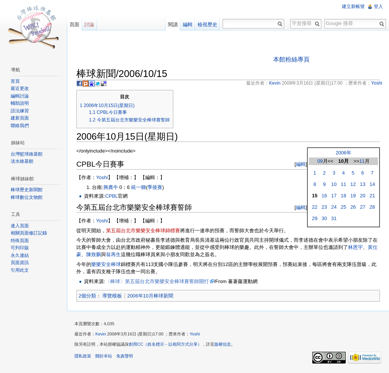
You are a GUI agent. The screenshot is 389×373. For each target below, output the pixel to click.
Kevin (100, 334)
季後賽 (154, 187)
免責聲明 (124, 356)
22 (314, 207)
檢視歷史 (207, 24)
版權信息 (222, 344)
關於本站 (103, 356)
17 (334, 195)
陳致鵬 (93, 254)
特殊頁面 (20, 240)
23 (324, 207)
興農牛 (110, 187)
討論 (89, 24)
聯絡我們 (20, 125)
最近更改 (20, 88)
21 (372, 195)
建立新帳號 (353, 6)
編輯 (301, 164)
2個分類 (87, 296)
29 (314, 218)
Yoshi (102, 177)
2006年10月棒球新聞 (150, 296)
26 (353, 207)
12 (353, 184)
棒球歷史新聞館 (27, 189)
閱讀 (173, 24)
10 (334, 184)
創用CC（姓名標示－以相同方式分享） (165, 344)
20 (362, 195)
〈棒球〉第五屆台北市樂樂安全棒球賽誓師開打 (157, 281)
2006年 (343, 153)
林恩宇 (355, 247)
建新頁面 (20, 118)
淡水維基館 (22, 161)
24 (334, 207)
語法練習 (20, 110)
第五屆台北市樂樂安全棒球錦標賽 (143, 230)
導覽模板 (112, 296)
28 (372, 207)
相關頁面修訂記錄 (29, 233)
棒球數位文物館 (27, 197)
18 (343, 195)
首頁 (15, 81)
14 (372, 184)
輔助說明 (20, 103)
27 (362, 207)
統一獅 (138, 187)
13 (362, 184)
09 (320, 161)
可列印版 (20, 247)
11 (362, 161)
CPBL (111, 196)
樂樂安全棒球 (106, 264)
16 (324, 195)
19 (353, 195)
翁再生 (113, 254)
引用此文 (20, 270)
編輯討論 (20, 96)
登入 (378, 6)
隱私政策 (82, 356)
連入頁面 (20, 225)
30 (324, 218)
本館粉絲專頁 (291, 59)
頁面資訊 (20, 262)
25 (343, 207)
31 (334, 218)
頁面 (74, 24)
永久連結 (20, 255)
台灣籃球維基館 (27, 154)
